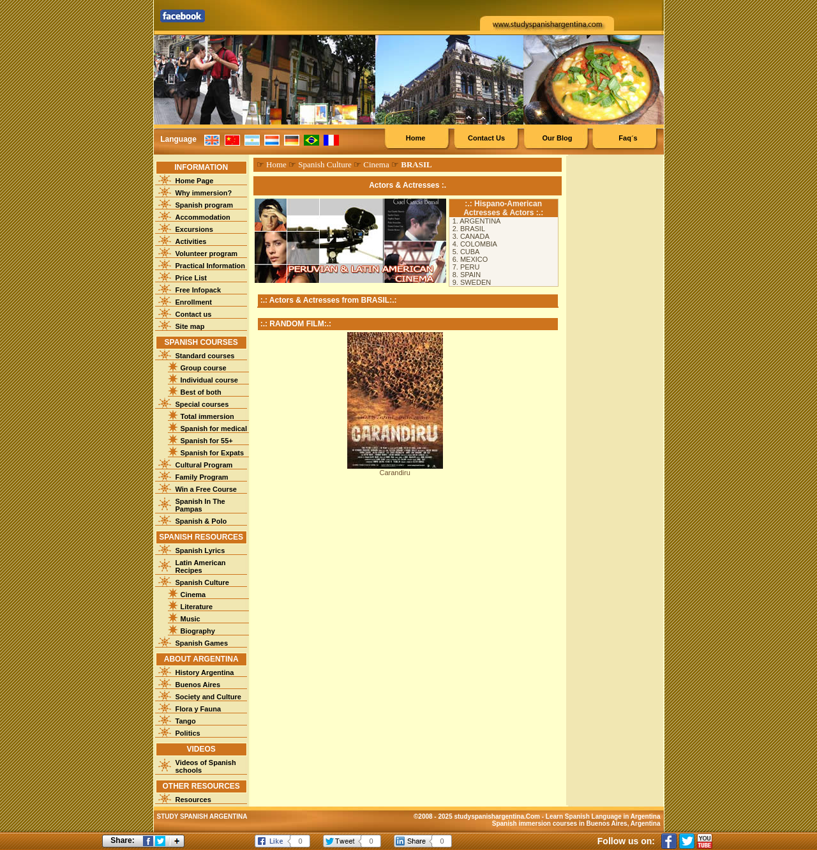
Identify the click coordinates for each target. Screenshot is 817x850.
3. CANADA (471, 236)
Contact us (194, 314)
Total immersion (207, 416)
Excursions (194, 229)
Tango (186, 721)
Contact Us (486, 138)
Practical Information (210, 265)
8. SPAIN (467, 274)
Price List (191, 278)
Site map (190, 326)
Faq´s (627, 138)
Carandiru (395, 472)
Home (416, 138)
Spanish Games (202, 643)
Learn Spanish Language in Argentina (603, 816)
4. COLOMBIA (475, 244)
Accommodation (203, 217)
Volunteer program (207, 253)
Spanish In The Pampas (200, 505)
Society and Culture (208, 697)
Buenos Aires (198, 684)
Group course (204, 368)
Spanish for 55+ (207, 440)
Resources (193, 799)
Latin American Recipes (201, 566)
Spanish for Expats (212, 453)
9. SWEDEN (472, 282)
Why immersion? (204, 193)
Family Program (202, 477)
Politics (188, 733)
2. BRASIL (469, 228)
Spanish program (204, 205)
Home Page (195, 181)
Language (178, 139)
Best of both (201, 392)
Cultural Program (204, 465)
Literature (197, 607)
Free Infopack (198, 290)
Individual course (209, 380)
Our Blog (557, 138)
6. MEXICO (470, 259)
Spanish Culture (202, 582)
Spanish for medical (214, 428)
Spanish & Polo (201, 521)
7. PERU (466, 267)
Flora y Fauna (198, 709)
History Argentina (205, 672)
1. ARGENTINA (477, 221)
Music (190, 619)
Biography (198, 631)
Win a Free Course (206, 489)
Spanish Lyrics (200, 550)
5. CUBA (466, 251)
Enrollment (194, 302)
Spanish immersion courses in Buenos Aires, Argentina (576, 823)
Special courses (202, 404)
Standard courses (205, 356)
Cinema (193, 594)
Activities (191, 241)
